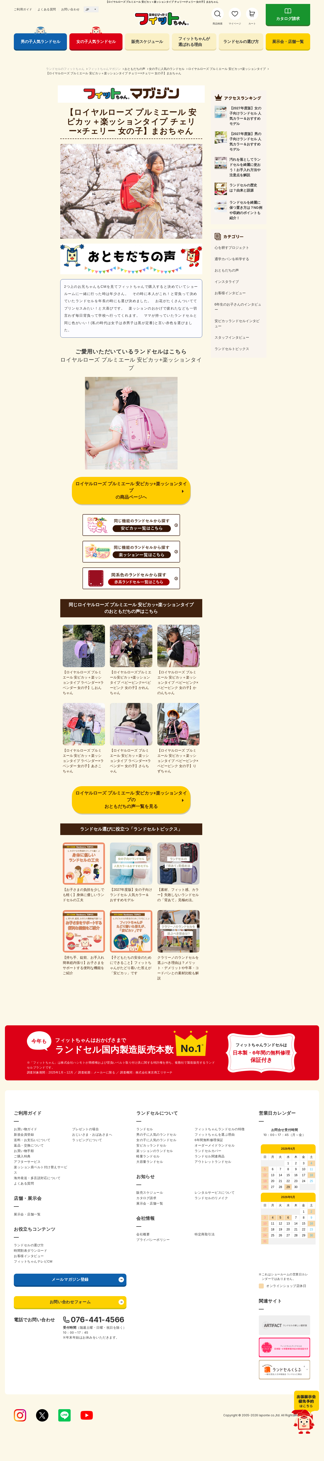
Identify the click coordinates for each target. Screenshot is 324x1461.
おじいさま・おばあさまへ (92, 1134)
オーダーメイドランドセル (215, 1145)
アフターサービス (27, 1162)
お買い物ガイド (25, 1129)
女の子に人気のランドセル (166, 69)
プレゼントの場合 (85, 1129)
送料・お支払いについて (32, 1140)
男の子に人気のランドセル (156, 1134)
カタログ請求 (288, 19)
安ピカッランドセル (151, 1145)
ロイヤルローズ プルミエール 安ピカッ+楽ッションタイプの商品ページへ (131, 490)
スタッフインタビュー (232, 337)
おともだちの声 (134, 69)
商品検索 (218, 23)
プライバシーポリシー (153, 1240)
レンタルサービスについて (215, 1192)
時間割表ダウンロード (30, 1250)
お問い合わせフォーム (70, 1302)
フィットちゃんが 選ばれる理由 (194, 41)
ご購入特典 (22, 1156)
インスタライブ (227, 282)
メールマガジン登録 (70, 1279)
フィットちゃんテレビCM (33, 1261)
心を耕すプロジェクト (232, 248)
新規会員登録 (24, 1134)
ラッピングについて (87, 1140)
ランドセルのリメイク (211, 1198)
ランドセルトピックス (232, 349)
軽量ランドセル (148, 1156)
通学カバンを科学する (232, 259)
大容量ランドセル (149, 1162)
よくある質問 (47, 9)
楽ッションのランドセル (154, 1151)
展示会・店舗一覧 (288, 41)
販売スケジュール (147, 41)
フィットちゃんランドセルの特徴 (220, 1129)
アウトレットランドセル (213, 1162)
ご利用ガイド (23, 9)
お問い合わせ (70, 9)
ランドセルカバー (208, 1151)
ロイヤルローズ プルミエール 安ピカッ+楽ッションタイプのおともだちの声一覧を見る (131, 800)
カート (252, 23)
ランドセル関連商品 (210, 1156)
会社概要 (143, 1234)
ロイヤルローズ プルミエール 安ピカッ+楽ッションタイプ (227, 69)
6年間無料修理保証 (209, 1140)
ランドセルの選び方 (241, 41)
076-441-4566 (97, 1319)
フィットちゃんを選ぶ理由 (215, 1134)
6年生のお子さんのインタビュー (238, 307)
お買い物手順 (24, 1151)
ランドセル (144, 1129)
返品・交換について (29, 1145)
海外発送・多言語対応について (37, 1178)
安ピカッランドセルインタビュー (237, 323)
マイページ (235, 23)
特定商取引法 (205, 1234)
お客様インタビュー (230, 293)
